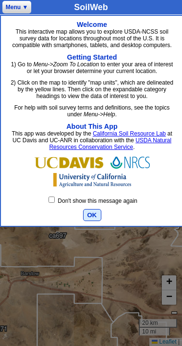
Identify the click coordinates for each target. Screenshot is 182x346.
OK (92, 215)
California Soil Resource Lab (129, 133)
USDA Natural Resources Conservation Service (110, 143)
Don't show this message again (93, 201)
